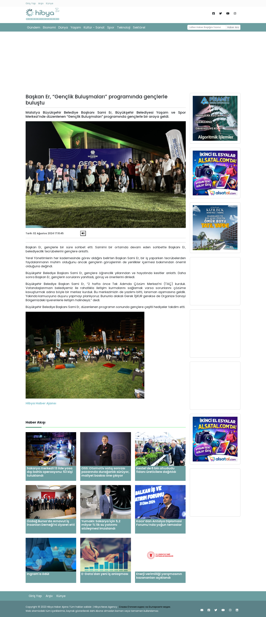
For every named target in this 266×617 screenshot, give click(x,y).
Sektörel (139, 27)
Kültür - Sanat (94, 27)
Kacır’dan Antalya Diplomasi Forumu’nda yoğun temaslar (159, 523)
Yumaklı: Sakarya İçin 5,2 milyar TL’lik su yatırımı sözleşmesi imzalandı (100, 525)
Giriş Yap (31, 3)
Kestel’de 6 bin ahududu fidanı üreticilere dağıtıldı (156, 470)
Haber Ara (233, 27)
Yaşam (76, 27)
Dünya (63, 27)
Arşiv (41, 3)
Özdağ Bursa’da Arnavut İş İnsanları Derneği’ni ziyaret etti (51, 523)
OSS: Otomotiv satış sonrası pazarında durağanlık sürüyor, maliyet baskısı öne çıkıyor (105, 472)
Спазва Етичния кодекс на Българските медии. (145, 607)
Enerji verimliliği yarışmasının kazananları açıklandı (159, 576)
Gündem (33, 27)
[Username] (206, 27)
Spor (110, 27)
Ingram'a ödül (38, 574)
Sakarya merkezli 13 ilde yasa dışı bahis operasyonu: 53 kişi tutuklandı (50, 472)
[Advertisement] (133, 63)
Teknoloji (123, 27)
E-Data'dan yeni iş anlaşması (104, 574)
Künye (49, 3)
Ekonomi (49, 27)
